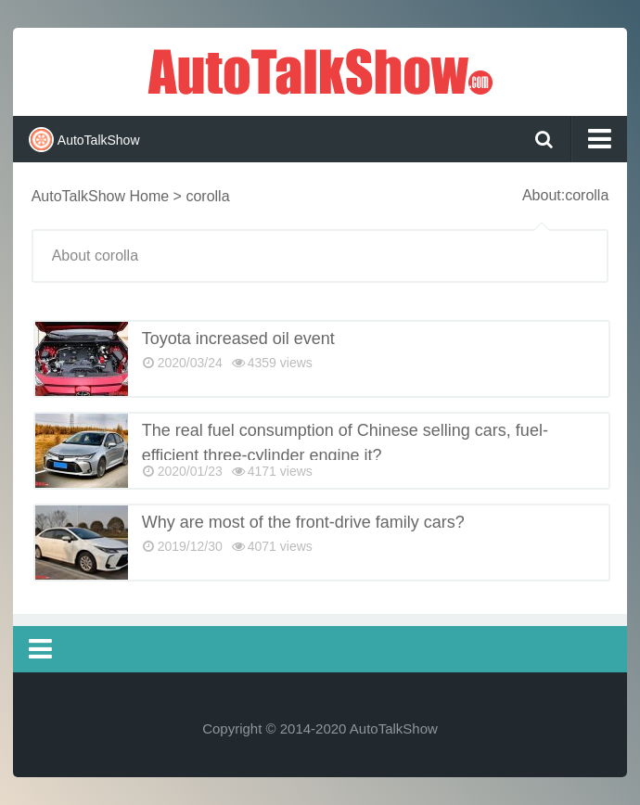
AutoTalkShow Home (101, 196)
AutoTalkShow (320, 69)
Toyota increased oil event (238, 338)
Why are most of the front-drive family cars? (303, 522)
